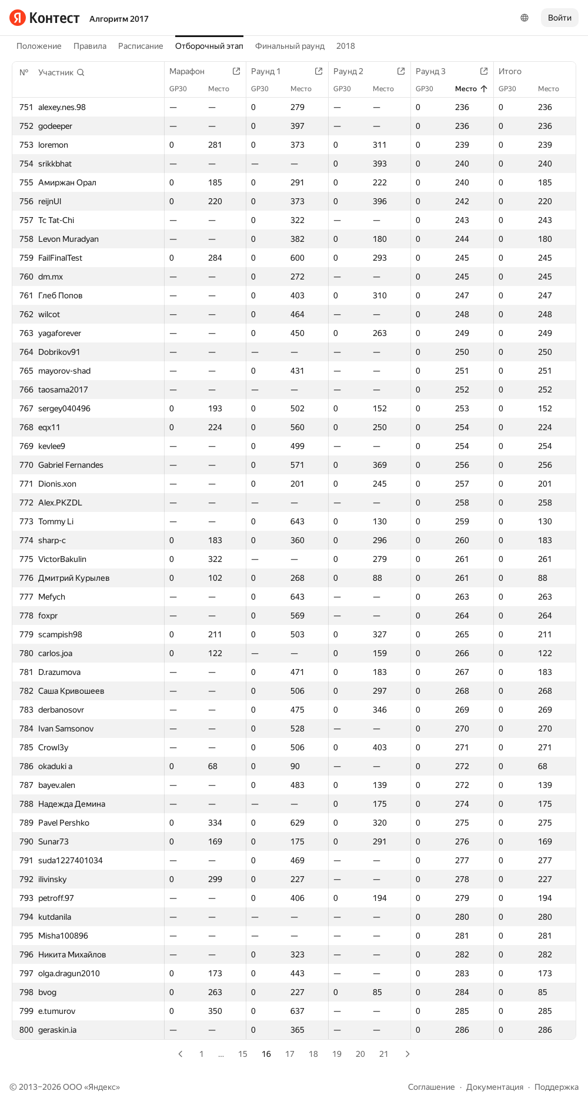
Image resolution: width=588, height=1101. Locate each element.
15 (243, 1054)
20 (360, 1054)
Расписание (140, 46)
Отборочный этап (209, 46)
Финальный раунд (290, 46)
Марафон (192, 71)
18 (313, 1054)
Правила (90, 46)
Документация (494, 1087)
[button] (61, 72)
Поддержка (556, 1087)
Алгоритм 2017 (119, 19)
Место (224, 89)
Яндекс (102, 1087)
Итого (516, 71)
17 (290, 1054)
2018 (345, 46)
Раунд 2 (354, 71)
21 (384, 1054)
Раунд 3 (436, 71)
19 (337, 1054)
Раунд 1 (272, 71)
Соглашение (431, 1087)
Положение (39, 46)
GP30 (184, 89)
